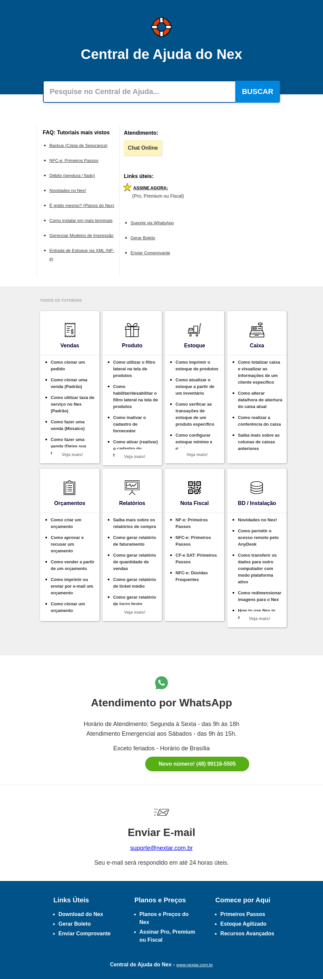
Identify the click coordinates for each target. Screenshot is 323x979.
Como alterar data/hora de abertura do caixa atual (260, 400)
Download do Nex (80, 914)
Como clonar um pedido (68, 365)
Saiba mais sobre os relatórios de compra (134, 523)
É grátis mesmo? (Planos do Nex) (81, 205)
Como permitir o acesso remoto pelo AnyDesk (258, 537)
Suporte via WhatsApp (152, 222)
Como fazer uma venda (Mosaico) (68, 425)
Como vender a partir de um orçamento (72, 565)
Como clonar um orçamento (68, 607)
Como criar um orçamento (66, 523)
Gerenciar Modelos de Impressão (81, 235)
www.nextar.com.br (194, 964)
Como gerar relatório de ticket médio (134, 583)
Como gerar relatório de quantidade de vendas (134, 562)
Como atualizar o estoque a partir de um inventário (195, 386)
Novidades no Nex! (67, 190)
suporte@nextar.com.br (161, 848)
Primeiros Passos (242, 914)
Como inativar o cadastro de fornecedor (129, 424)
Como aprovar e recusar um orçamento (67, 544)
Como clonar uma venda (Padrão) (69, 383)
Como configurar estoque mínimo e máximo (194, 442)
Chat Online (143, 148)
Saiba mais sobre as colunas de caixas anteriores (259, 442)
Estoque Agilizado (243, 924)
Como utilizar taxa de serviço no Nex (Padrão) (72, 404)
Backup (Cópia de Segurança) (78, 145)
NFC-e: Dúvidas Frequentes (192, 576)
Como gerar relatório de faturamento (134, 541)
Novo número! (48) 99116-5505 (197, 764)
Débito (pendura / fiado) (72, 175)
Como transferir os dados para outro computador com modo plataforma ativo (257, 568)
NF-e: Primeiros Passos (192, 523)
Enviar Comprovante (150, 252)
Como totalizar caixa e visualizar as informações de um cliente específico (259, 372)
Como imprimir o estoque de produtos (197, 365)
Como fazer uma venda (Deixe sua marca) (68, 446)
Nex (167, 964)
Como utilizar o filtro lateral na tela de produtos (134, 369)
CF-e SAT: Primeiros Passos (196, 558)
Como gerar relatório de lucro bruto (134, 600)
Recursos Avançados (247, 933)
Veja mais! (72, 454)
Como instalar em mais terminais (80, 220)
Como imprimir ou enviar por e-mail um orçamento (72, 586)
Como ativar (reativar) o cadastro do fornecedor (135, 448)
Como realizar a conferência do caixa (259, 421)
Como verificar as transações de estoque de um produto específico (195, 414)
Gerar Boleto (142, 237)
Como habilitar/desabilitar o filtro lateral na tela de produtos (135, 396)
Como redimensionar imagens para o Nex (259, 596)
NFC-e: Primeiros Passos (73, 160)
